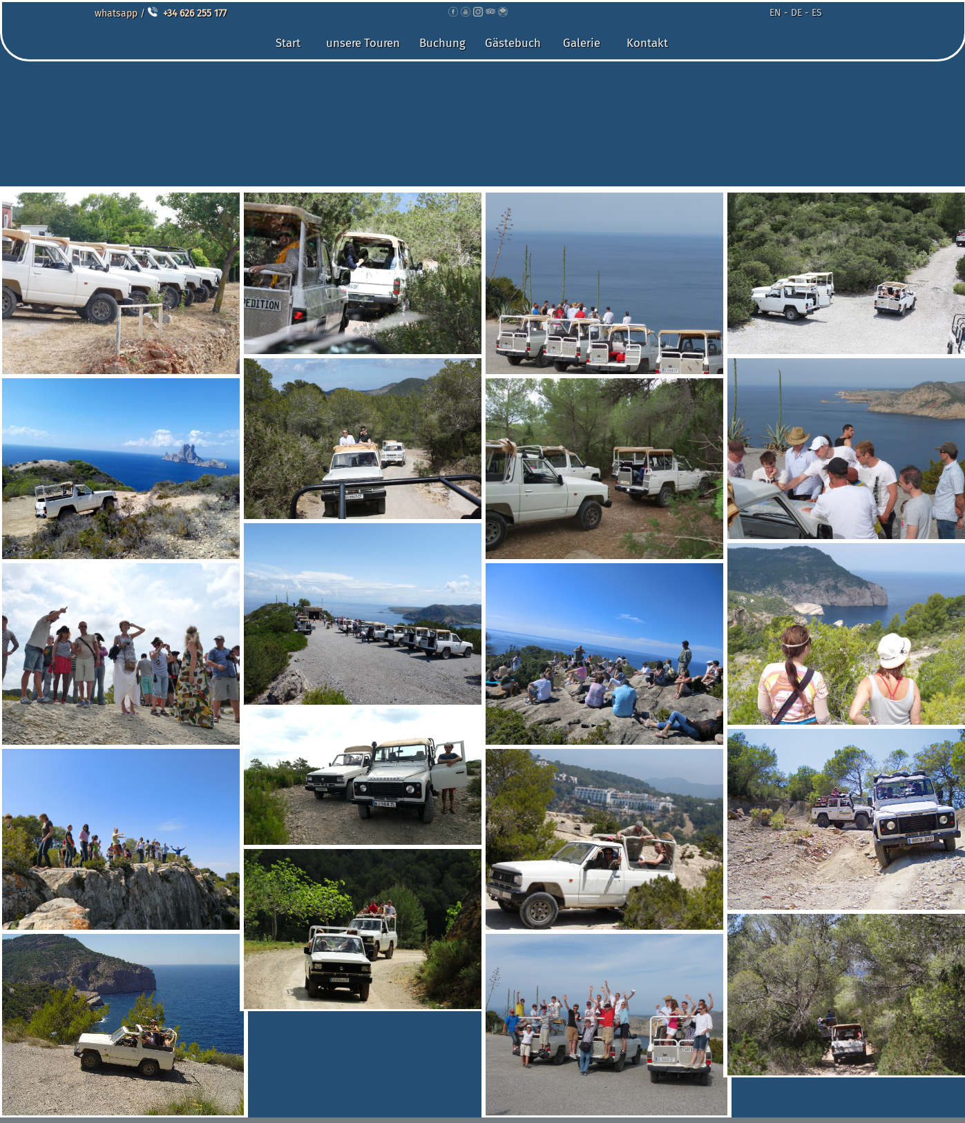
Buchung (442, 43)
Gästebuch (513, 43)
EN (775, 13)
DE (796, 13)
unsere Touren (363, 43)
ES (817, 13)
